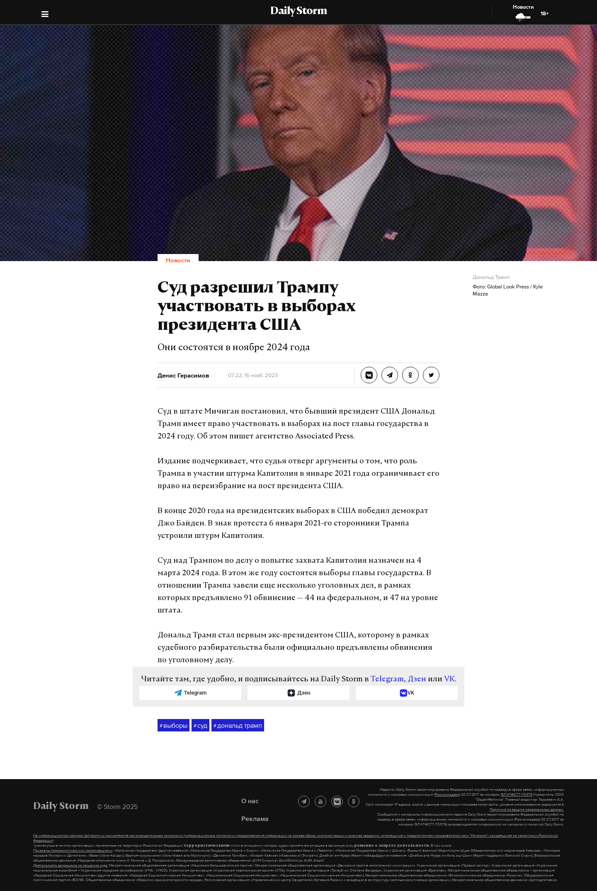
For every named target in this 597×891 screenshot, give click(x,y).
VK (449, 679)
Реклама (255, 818)
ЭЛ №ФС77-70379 (516, 794)
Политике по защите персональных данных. (527, 809)
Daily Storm (298, 12)
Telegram (387, 679)
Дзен (417, 679)
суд (200, 726)
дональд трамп (238, 726)
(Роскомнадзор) (447, 794)
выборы (173, 726)
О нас (250, 800)
